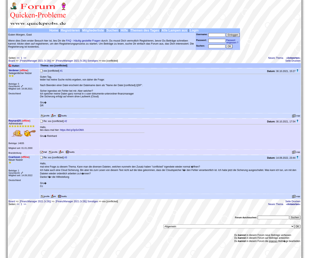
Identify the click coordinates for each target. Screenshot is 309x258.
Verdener (14, 70)
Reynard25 (15, 120)
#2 (65, 121)
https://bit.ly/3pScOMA (72, 130)
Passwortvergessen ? (232, 41)
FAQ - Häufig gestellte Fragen (83, 40)
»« (293, 58)
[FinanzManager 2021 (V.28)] (35, 60)
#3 (65, 157)
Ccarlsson (14, 157)
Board (12, 60)
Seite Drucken (292, 60)
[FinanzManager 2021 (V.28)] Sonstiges (77, 60)
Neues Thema (275, 58)
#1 (61, 70)
